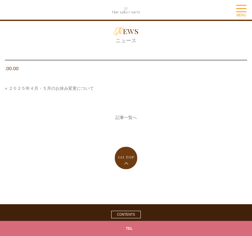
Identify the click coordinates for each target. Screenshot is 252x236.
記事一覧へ (126, 117)
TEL (129, 228)
